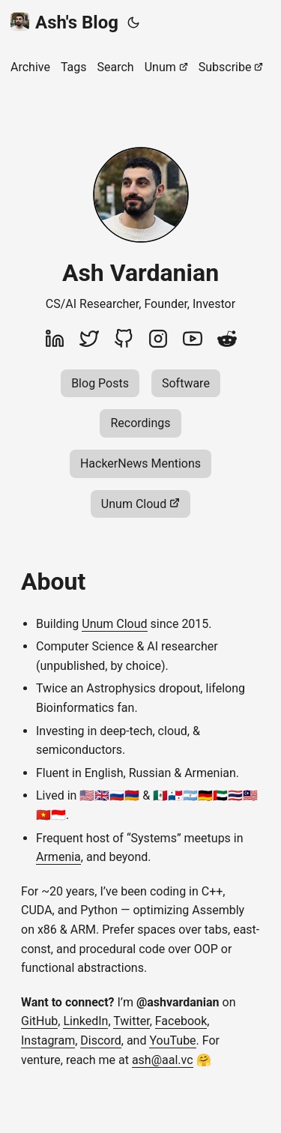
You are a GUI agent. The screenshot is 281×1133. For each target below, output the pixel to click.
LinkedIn (85, 1021)
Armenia (58, 857)
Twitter (131, 1021)
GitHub (39, 1021)
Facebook (181, 1021)
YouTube (172, 1040)
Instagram (48, 1040)
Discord (100, 1040)
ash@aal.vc (162, 1060)
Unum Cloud (114, 624)
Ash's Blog (64, 22)
